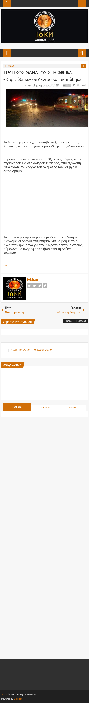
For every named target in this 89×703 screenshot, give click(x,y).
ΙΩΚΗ (4, 694)
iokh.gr (28, 85)
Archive (72, 407)
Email (81, 85)
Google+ (39, 285)
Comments (44, 407)
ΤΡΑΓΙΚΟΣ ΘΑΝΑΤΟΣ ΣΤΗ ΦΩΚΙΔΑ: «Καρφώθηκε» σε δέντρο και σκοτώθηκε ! (43, 75)
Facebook (29, 285)
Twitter (34, 285)
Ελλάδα (10, 66)
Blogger (68, 321)
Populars (16, 407)
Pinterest (45, 285)
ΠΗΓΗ (5, 266)
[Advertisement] (44, 202)
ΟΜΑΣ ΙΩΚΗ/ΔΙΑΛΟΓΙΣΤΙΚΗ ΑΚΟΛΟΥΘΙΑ (31, 350)
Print (75, 85)
